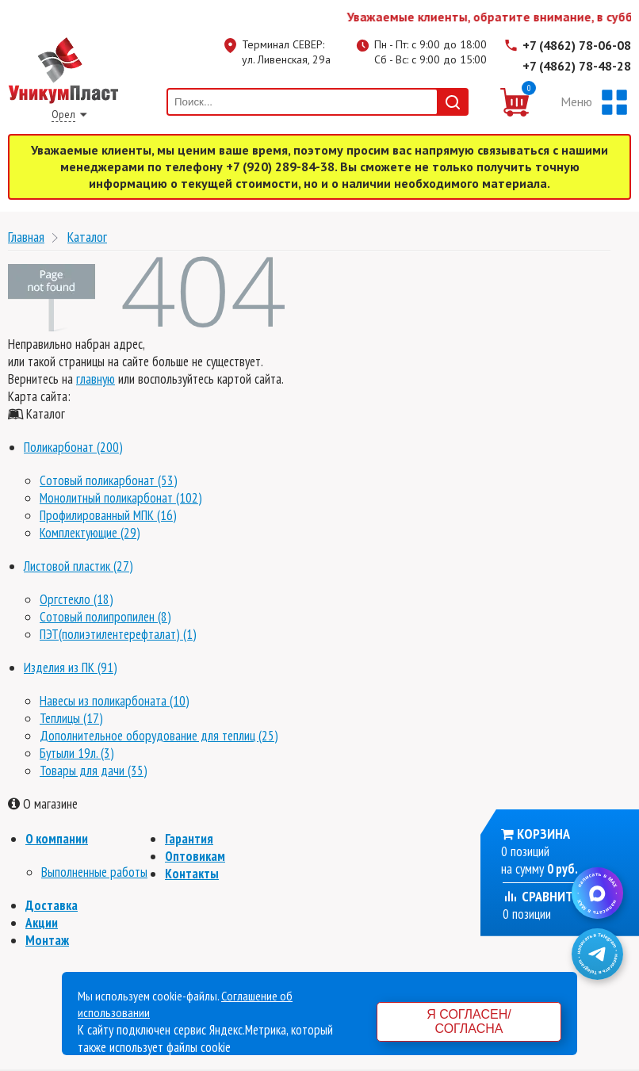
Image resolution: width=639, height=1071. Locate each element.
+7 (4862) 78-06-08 (576, 45)
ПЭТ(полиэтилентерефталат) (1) (118, 634)
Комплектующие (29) (90, 532)
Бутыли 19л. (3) (77, 753)
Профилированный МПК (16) (108, 515)
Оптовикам (195, 856)
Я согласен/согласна (469, 1021)
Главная (26, 237)
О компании (56, 838)
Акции (41, 922)
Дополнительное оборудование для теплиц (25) (159, 735)
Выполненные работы (94, 872)
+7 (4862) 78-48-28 (576, 66)
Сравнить (541, 896)
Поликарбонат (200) (73, 447)
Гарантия (189, 838)
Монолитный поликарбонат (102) (121, 498)
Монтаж (47, 940)
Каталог (87, 237)
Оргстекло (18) (76, 599)
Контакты (192, 873)
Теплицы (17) (71, 718)
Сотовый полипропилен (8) (105, 616)
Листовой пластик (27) (78, 566)
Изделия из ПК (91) (70, 667)
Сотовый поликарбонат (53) (109, 480)
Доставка (51, 905)
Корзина (543, 833)
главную (95, 379)
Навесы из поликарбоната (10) (114, 701)
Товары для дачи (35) (93, 770)
